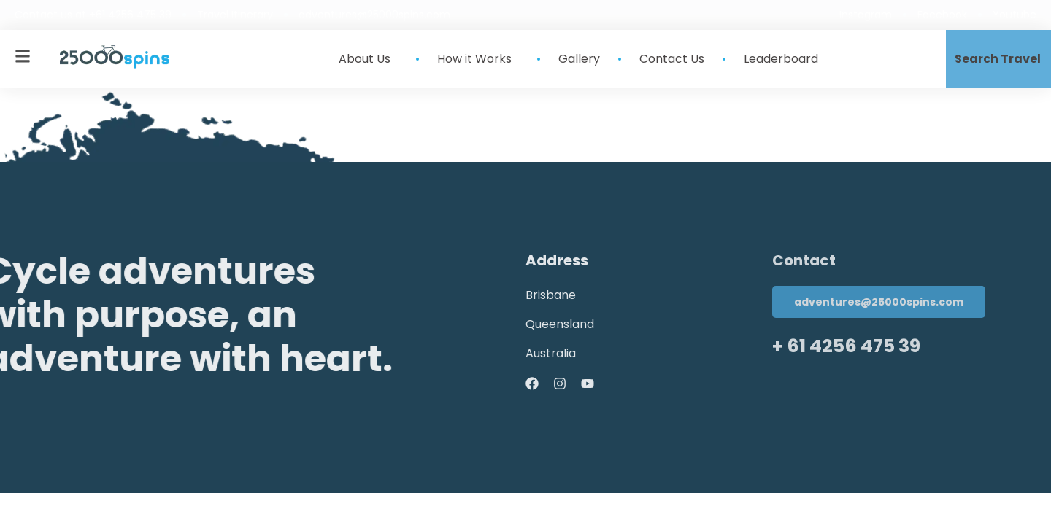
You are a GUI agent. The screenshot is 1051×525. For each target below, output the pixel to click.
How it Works (478, 59)
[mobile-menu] (23, 56)
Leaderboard (781, 59)
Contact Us (671, 59)
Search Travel (998, 58)
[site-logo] (114, 57)
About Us (368, 59)
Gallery (579, 59)
